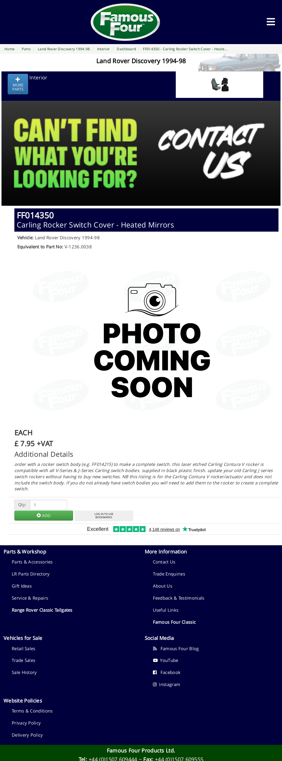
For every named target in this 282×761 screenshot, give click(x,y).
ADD (43, 515)
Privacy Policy (26, 723)
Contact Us (164, 562)
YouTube (165, 660)
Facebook (167, 672)
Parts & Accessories (32, 562)
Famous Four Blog (176, 648)
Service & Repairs (30, 598)
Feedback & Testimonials (179, 598)
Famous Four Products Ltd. (141, 750)
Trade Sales (23, 660)
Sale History (24, 672)
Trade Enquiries (169, 574)
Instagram (166, 684)
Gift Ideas (22, 586)
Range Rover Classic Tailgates (42, 610)
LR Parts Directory (31, 574)
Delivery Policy (27, 735)
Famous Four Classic (174, 622)
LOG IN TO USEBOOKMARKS (103, 515)
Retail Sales (24, 648)
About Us (162, 586)
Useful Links (166, 610)
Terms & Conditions (32, 711)
